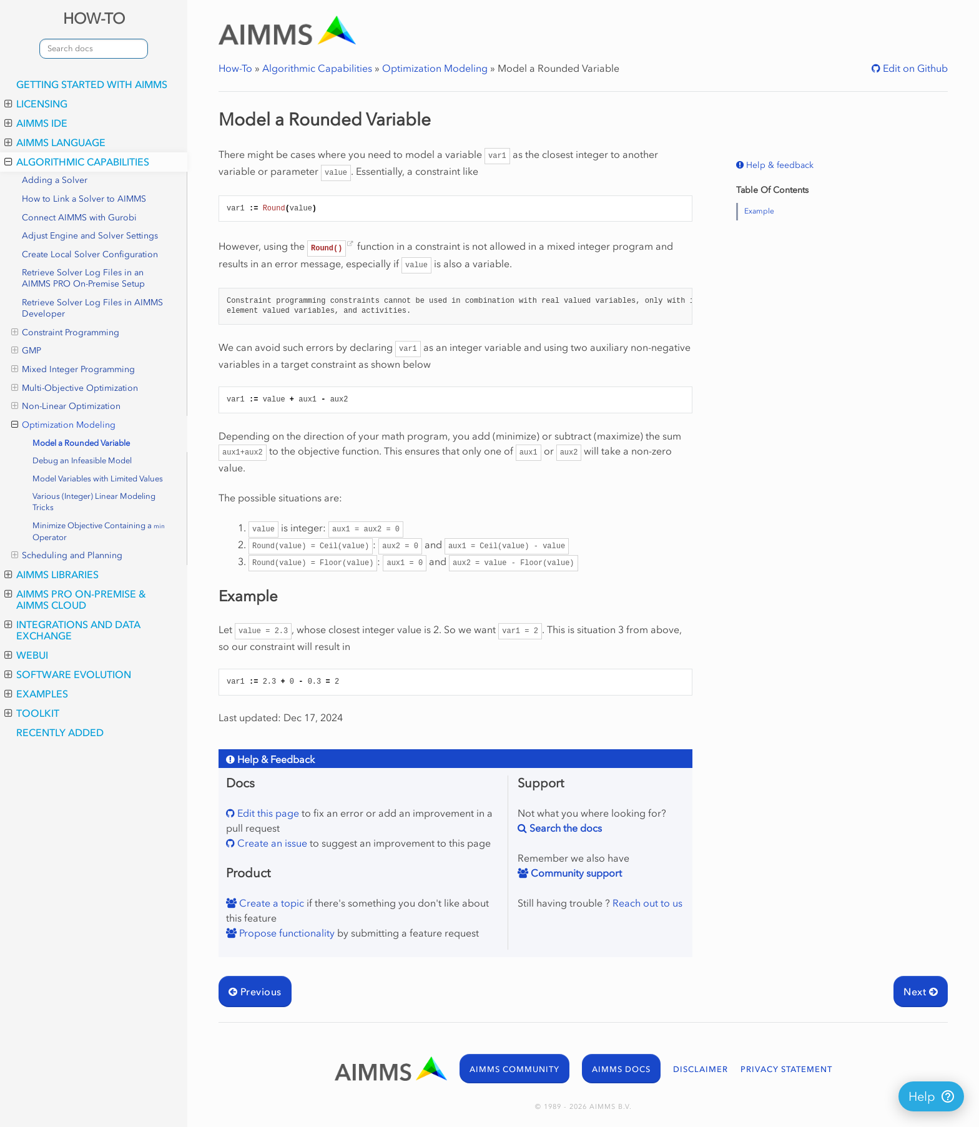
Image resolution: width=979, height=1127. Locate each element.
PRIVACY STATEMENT (786, 1069)
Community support (575, 873)
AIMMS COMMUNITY (514, 1069)
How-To (235, 68)
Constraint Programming (65, 332)
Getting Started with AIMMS (91, 84)
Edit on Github (914, 68)
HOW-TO (94, 18)
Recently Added (60, 732)
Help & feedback (779, 165)
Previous (255, 991)
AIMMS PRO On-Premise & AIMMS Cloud (75, 599)
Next (920, 991)
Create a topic (270, 903)
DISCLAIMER (700, 1069)
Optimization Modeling (63, 425)
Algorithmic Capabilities (76, 161)
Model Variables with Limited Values (97, 478)
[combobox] (93, 49)
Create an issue (271, 843)
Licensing (35, 103)
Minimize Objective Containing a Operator (98, 531)
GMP (26, 351)
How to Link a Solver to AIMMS (84, 199)
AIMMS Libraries (51, 574)
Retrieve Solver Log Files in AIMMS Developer (92, 308)
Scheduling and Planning (66, 555)
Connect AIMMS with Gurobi (79, 217)
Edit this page (267, 813)
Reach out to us (647, 903)
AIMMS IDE (35, 123)
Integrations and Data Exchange (72, 630)
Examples (36, 693)
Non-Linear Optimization (66, 406)
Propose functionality (286, 933)
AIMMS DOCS (621, 1069)
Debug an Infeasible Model (82, 460)
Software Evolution (67, 674)
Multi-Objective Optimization (74, 388)
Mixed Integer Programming (73, 369)
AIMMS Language (55, 142)
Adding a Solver (54, 180)
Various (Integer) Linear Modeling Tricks (93, 501)
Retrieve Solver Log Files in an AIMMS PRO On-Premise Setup (83, 278)
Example (759, 211)
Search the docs (564, 828)
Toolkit (31, 713)
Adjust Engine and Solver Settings (90, 235)
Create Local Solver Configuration (90, 254)
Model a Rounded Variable (81, 443)
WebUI (26, 655)
